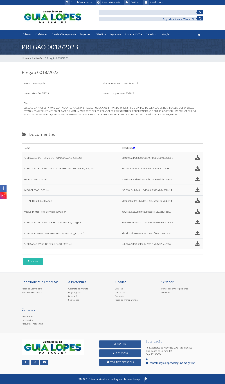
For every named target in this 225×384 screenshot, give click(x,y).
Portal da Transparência (64, 34)
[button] (199, 34)
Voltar (33, 261)
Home (25, 58)
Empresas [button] (86, 34)
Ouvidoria (119, 296)
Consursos (120, 292)
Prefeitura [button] (41, 34)
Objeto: (28, 103)
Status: (27, 83)
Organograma (74, 292)
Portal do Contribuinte (32, 288)
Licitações (165, 34)
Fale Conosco (28, 316)
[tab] (24, 142)
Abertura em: (109, 83)
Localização (27, 320)
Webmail (165, 292)
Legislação (73, 296)
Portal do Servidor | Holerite (174, 288)
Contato (120, 343)
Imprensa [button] (115, 34)
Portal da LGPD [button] (133, 34)
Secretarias (73, 299)
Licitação (119, 288)
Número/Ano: (30, 93)
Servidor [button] (151, 34)
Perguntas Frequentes (32, 323)
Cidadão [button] (101, 34)
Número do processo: (114, 93)
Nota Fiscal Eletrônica (32, 292)
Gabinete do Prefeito (78, 288)
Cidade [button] (27, 34)
